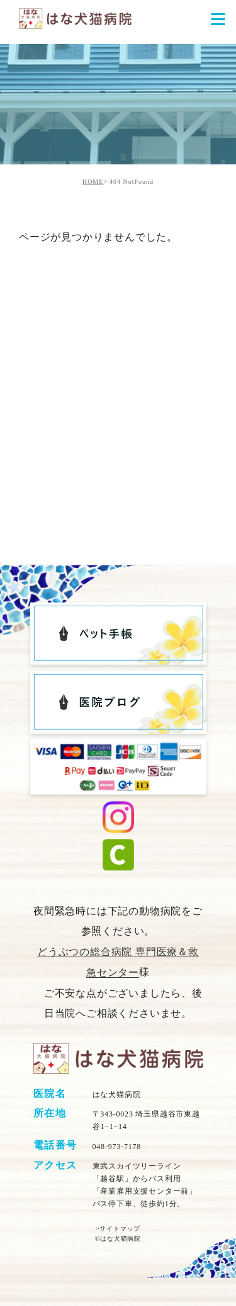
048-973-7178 (117, 1146)
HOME (92, 181)
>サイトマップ (118, 1228)
